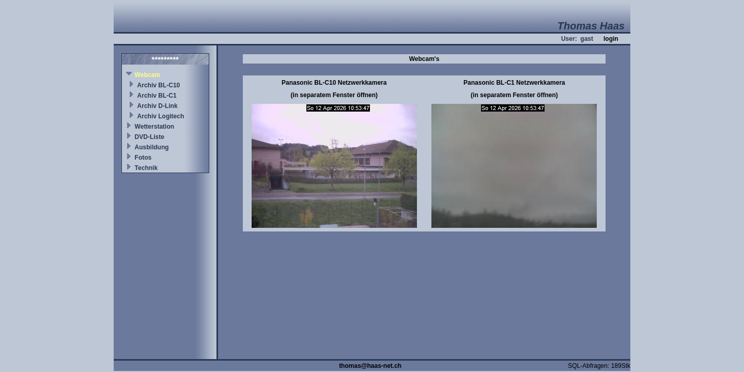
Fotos (143, 157)
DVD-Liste (149, 137)
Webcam (147, 75)
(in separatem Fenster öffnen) (334, 95)
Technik (146, 168)
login (610, 38)
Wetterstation (154, 126)
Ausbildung (152, 147)
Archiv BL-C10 (158, 85)
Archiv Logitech (160, 116)
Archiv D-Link (157, 106)
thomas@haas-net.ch (370, 365)
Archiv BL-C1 (157, 95)
